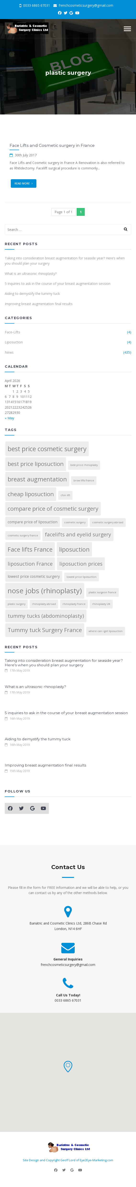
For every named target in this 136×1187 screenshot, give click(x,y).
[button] (68, 1066)
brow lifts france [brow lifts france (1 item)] (84, 480)
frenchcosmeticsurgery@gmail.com (83, 5)
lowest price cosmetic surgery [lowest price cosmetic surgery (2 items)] (34, 576)
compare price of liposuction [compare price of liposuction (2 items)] (32, 521)
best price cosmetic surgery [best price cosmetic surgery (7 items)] (47, 449)
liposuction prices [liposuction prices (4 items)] (80, 563)
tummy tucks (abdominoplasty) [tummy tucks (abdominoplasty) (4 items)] (46, 615)
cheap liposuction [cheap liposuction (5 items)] (31, 494)
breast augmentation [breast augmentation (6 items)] (37, 479)
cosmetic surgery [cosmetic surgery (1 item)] (74, 522)
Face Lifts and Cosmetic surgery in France (52, 145)
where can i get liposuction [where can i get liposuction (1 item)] (106, 631)
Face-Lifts (12, 332)
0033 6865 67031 (34, 5)
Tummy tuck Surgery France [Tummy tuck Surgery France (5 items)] (45, 630)
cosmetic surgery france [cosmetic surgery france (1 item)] (23, 535)
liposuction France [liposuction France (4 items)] (30, 563)
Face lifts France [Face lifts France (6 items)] (30, 549)
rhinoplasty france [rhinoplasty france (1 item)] (73, 604)
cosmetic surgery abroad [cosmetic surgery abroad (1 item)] (107, 522)
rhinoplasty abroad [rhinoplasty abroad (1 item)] (44, 604)
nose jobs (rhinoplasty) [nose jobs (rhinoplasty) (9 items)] (45, 590)
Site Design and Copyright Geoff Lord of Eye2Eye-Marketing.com (68, 1160)
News (9, 352)
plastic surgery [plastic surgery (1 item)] (16, 604)
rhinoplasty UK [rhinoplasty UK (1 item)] (101, 604)
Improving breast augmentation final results (39, 304)
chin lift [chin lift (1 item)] (65, 495)
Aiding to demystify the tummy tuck (32, 293)
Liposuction (14, 342)
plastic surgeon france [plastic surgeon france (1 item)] (102, 592)
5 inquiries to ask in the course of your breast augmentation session (57, 283)
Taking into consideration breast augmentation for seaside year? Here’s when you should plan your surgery (65, 261)
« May (9, 418)
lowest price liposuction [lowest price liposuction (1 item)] (81, 577)
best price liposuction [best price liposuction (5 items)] (36, 464)
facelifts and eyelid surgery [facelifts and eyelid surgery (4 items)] (78, 534)
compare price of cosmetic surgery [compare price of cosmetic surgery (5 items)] (53, 508)
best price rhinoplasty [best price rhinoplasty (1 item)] (84, 465)
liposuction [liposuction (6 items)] (74, 549)
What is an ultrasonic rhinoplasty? (31, 273)
